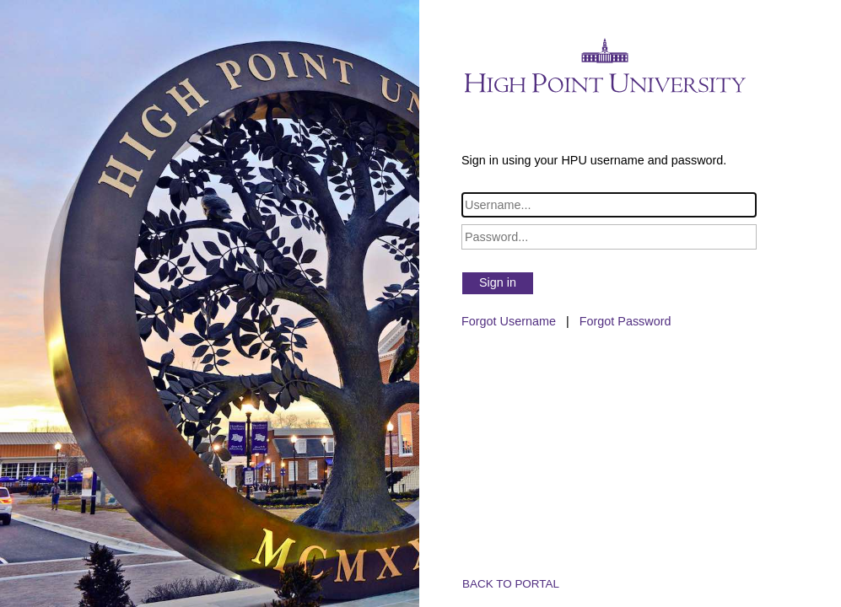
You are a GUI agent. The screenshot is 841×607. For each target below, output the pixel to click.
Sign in (497, 282)
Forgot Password (625, 321)
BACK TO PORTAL (510, 583)
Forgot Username (508, 321)
